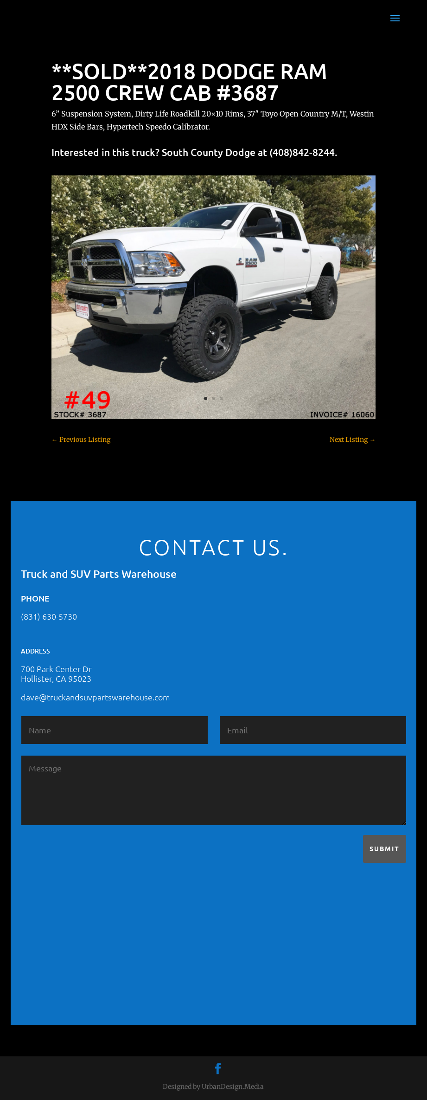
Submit (385, 848)
